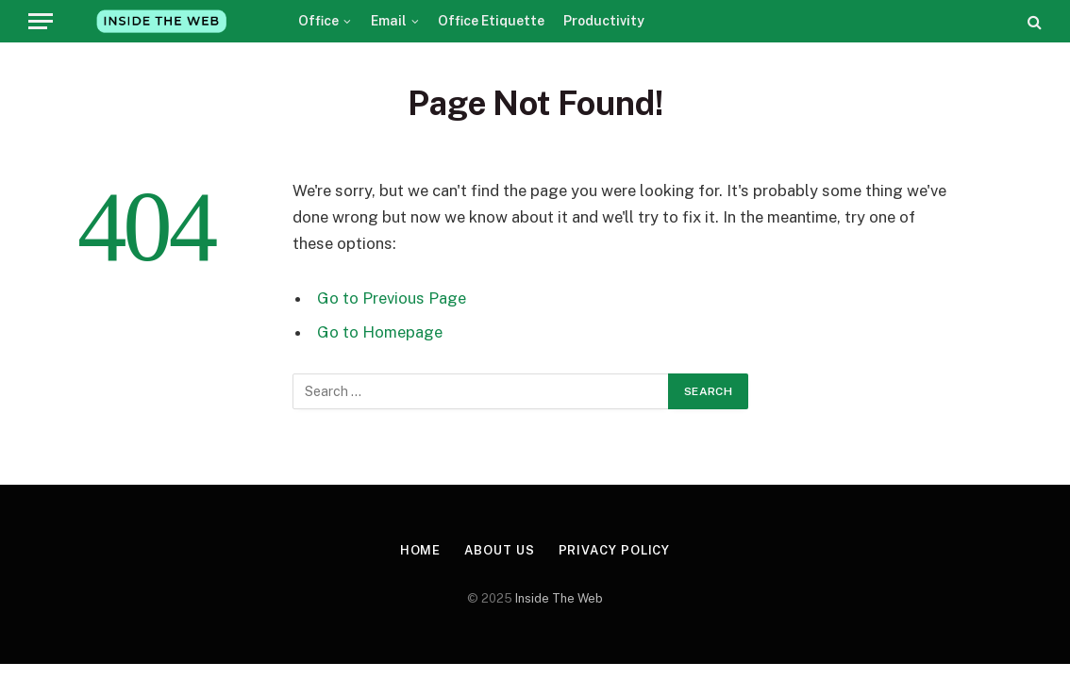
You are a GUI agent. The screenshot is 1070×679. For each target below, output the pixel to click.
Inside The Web (559, 598)
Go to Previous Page (391, 298)
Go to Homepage (380, 332)
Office (318, 20)
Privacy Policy (615, 550)
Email (389, 20)
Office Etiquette (491, 20)
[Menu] (40, 21)
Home (421, 550)
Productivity (603, 20)
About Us (499, 550)
